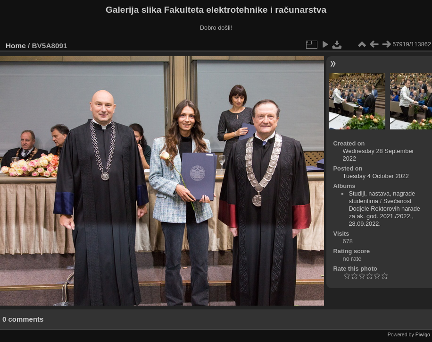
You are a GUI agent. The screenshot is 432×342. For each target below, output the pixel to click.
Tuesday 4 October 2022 (376, 176)
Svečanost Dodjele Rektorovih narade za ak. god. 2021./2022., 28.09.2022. (384, 212)
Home (16, 46)
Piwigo (422, 334)
